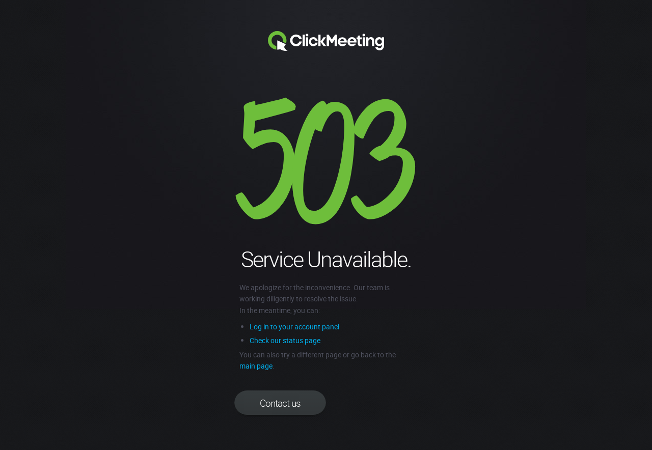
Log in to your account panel (294, 326)
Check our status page (285, 340)
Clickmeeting (326, 41)
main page (256, 366)
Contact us (280, 403)
